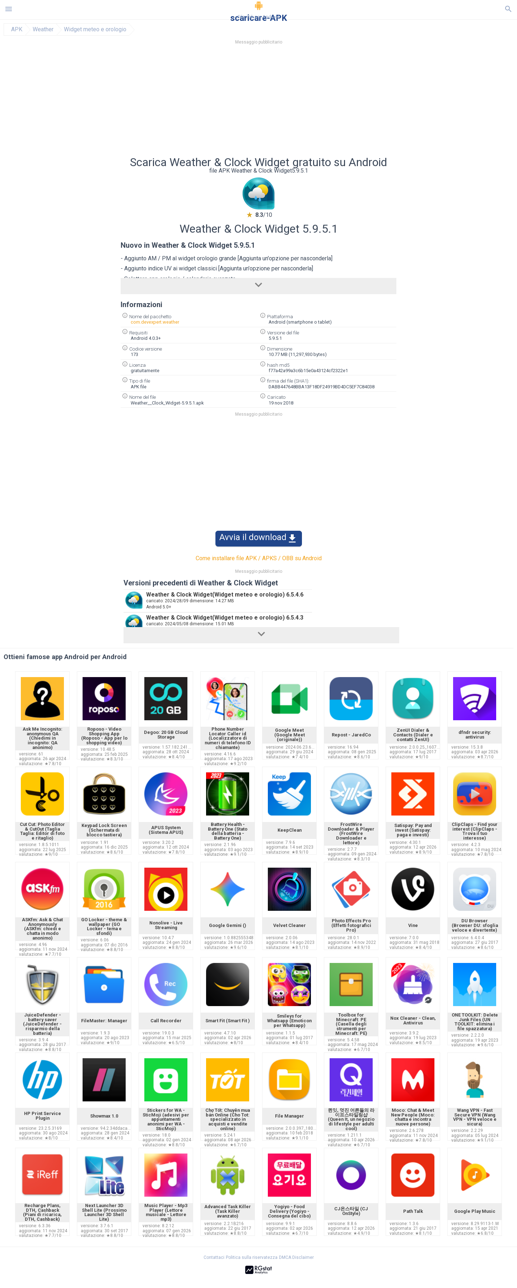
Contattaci (214, 1257)
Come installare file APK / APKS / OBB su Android (259, 558)
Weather (43, 29)
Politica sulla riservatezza (252, 1257)
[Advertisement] (302, 102)
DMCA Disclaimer (296, 1257)
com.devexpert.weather (155, 322)
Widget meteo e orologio (95, 29)
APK (16, 29)
